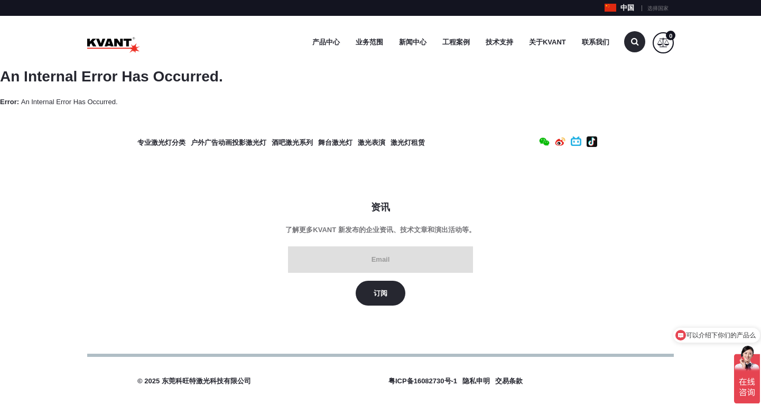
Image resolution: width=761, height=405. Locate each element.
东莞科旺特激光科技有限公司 (206, 381)
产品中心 (326, 42)
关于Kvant (547, 42)
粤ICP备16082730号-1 (422, 381)
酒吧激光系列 (292, 142)
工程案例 (456, 42)
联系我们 (595, 42)
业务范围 (369, 42)
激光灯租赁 (408, 142)
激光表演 (371, 142)
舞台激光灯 (335, 142)
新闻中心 (412, 42)
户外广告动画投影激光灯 (228, 142)
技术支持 (499, 42)
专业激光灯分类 (161, 142)
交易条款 (509, 381)
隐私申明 (476, 381)
